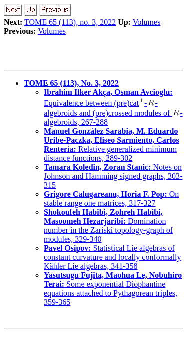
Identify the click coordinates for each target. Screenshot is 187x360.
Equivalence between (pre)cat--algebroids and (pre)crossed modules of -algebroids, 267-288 (113, 107)
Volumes (147, 22)
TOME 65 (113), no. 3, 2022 (70, 22)
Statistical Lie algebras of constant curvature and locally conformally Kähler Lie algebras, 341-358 (112, 257)
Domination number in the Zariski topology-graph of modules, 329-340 (108, 226)
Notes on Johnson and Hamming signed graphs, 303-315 (113, 176)
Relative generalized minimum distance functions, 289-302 (111, 144)
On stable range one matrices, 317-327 (111, 199)
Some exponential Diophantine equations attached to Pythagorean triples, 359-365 (113, 288)
